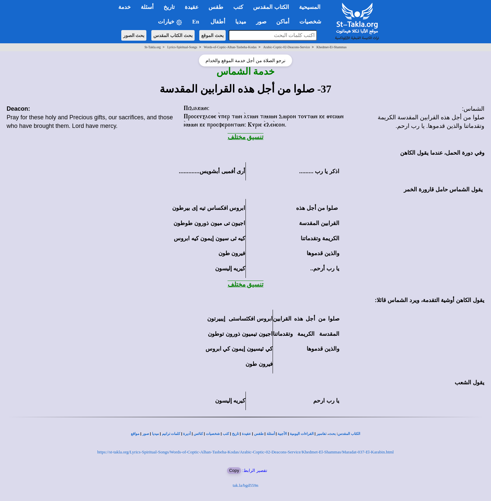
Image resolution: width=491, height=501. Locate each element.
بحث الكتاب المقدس (173, 35)
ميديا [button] (240, 22)
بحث (332, 434)
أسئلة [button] (147, 7)
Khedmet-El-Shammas (332, 47)
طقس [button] (215, 7)
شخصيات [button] (312, 22)
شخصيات (213, 434)
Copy (234, 470)
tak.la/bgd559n (245, 485)
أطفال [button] (217, 22)
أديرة (187, 434)
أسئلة (271, 434)
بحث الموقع (212, 35)
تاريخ (235, 434)
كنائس (198, 434)
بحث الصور (134, 35)
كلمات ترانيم (171, 434)
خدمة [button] (124, 7)
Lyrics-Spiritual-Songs (182, 47)
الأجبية (282, 434)
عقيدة (246, 434)
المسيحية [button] (310, 7)
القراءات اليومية (302, 434)
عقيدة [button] (192, 7)
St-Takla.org (152, 47)
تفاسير (321, 434)
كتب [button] (238, 7)
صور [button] (261, 22)
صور (145, 434)
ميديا (155, 434)
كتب (226, 434)
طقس (259, 434)
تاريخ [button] (169, 7)
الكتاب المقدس (349, 434)
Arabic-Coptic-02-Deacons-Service (286, 47)
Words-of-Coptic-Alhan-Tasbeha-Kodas (230, 47)
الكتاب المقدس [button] (271, 7)
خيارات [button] (170, 22)
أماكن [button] (282, 22)
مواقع (135, 434)
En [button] (196, 22)
